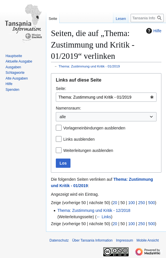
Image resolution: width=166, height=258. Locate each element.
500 (151, 202)
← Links (103, 216)
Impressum (124, 240)
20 (115, 202)
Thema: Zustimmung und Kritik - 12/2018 (93, 210)
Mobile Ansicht (148, 240)
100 (131, 202)
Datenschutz (59, 240)
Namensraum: (68, 108)
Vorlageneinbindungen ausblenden (94, 128)
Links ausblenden (79, 139)
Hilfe (153, 31)
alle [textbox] (63, 116)
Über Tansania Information (92, 240)
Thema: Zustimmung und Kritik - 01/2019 (89, 66)
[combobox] (106, 97)
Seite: (61, 88)
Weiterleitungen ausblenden (88, 150)
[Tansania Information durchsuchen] (147, 18)
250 (141, 202)
